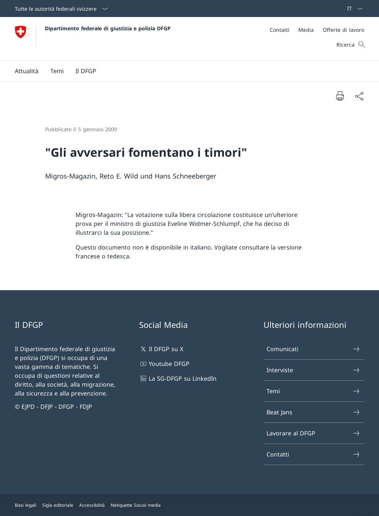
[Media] (306, 30)
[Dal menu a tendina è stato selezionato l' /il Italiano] (352, 8)
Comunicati (313, 348)
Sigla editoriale (57, 505)
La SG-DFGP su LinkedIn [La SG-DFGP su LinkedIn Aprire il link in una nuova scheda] (178, 378)
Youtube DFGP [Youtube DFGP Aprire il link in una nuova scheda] (164, 364)
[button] (26, 71)
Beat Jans (313, 412)
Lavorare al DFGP (313, 433)
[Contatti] (279, 30)
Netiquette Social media (136, 505)
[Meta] (317, 30)
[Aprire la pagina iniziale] (93, 38)
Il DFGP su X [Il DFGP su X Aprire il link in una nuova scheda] (161, 349)
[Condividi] (359, 96)
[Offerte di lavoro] (343, 30)
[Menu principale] (183, 71)
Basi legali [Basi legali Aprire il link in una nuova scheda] (25, 505)
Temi (313, 391)
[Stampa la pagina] (339, 96)
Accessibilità (92, 505)
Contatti (313, 454)
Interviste (313, 370)
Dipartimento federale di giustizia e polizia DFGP (108, 28)
